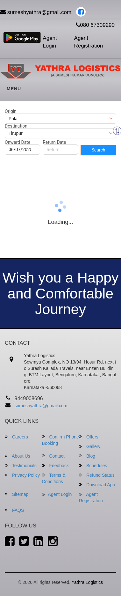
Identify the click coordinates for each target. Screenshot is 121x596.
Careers (16, 436)
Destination (16, 126)
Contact (53, 456)
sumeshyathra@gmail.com (41, 405)
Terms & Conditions (54, 478)
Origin (11, 111)
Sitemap (16, 494)
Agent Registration (88, 42)
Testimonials (21, 465)
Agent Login (50, 42)
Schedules (93, 465)
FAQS (14, 510)
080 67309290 (95, 25)
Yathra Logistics (87, 582)
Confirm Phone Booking (60, 440)
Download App (97, 484)
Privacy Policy (22, 475)
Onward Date (17, 142)
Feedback (55, 465)
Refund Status (97, 475)
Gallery (89, 446)
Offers (88, 436)
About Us (17, 456)
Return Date (54, 142)
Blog (87, 456)
